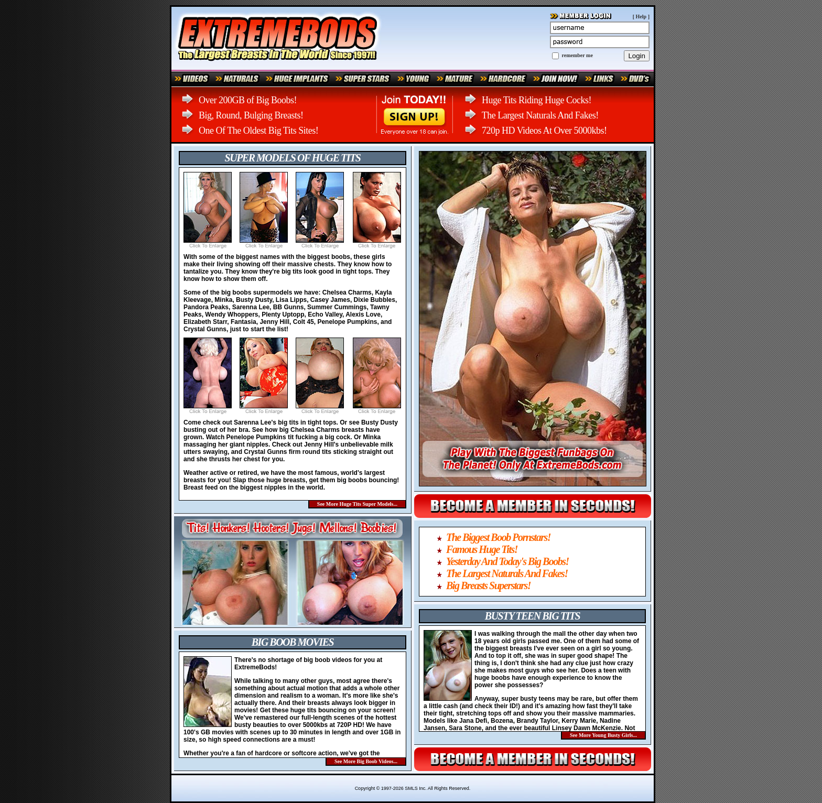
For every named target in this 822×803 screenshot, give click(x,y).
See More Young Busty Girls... (603, 735)
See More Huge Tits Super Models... (357, 504)
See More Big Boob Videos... (365, 761)
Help (641, 16)
